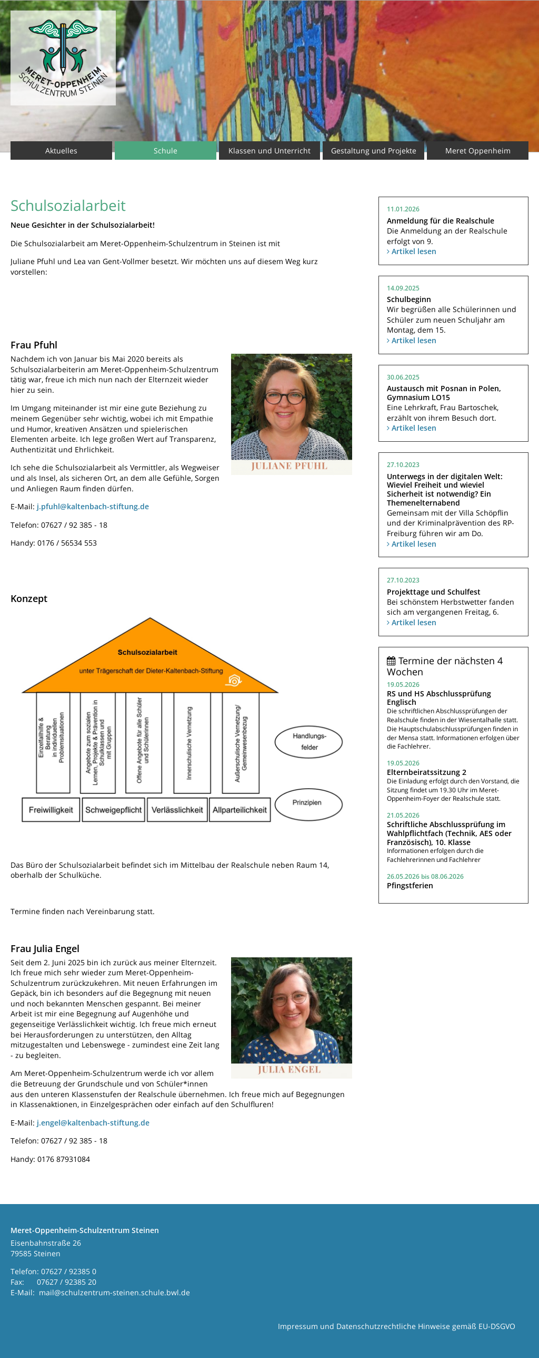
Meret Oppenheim (478, 151)
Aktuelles (61, 151)
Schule (165, 151)
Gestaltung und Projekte (373, 151)
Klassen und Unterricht (269, 151)
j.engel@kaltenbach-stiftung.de (93, 1123)
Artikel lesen (411, 251)
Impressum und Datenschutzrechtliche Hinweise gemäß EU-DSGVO (396, 1326)
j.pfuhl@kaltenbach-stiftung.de (93, 506)
